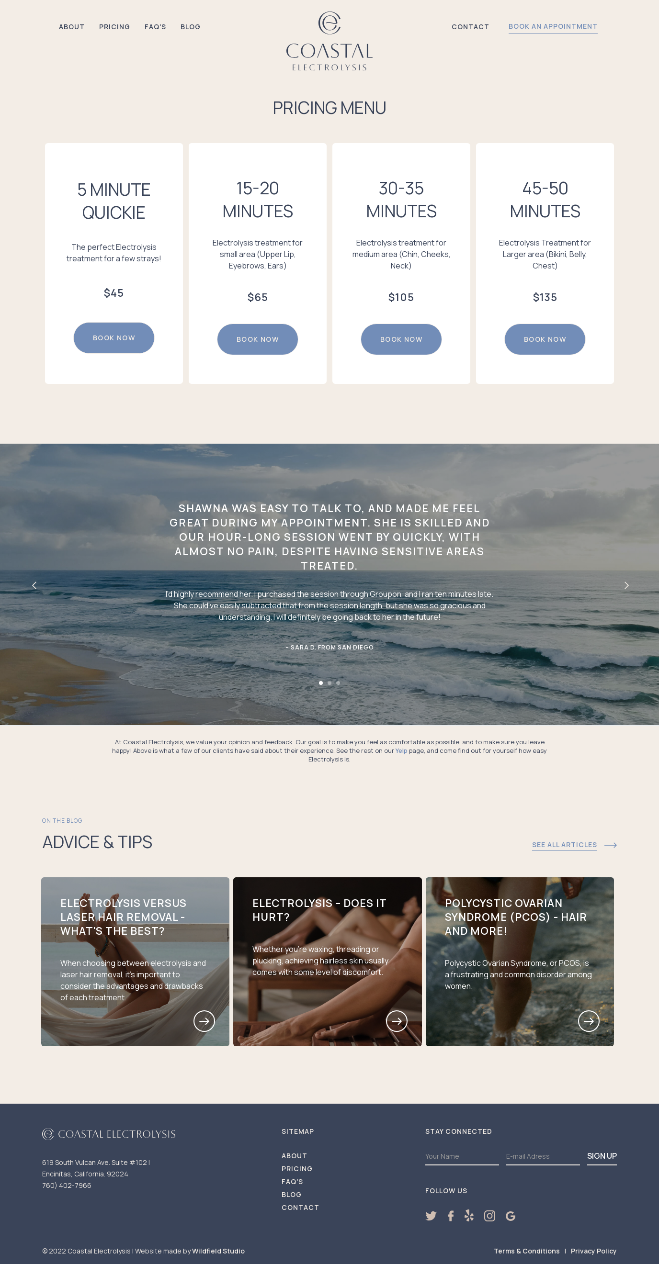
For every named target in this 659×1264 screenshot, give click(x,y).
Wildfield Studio (218, 1250)
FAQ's (155, 26)
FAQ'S (292, 1182)
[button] (33, 584)
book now (114, 337)
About (72, 26)
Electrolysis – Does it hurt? (319, 910)
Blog (191, 26)
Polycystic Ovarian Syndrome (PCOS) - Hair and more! (516, 917)
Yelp (402, 750)
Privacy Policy (594, 1250)
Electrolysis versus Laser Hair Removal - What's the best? (123, 917)
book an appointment (553, 26)
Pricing (114, 26)
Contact (470, 26)
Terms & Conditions (527, 1250)
